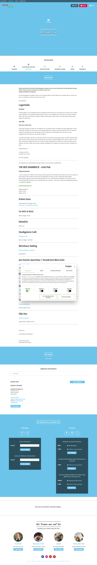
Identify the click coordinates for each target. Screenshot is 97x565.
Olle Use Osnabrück (24, 317)
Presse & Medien (44, 560)
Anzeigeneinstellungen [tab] (55, 270)
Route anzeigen (25, 449)
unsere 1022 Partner (30, 276)
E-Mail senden (18, 549)
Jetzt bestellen (38, 549)
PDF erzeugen (71, 452)
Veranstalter (15, 373)
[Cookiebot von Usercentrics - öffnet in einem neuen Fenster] (66, 266)
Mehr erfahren (58, 549)
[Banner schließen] (74, 266)
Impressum (29, 560)
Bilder (59, 445)
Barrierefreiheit (66, 560)
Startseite (10, 1)
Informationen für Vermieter (55, 560)
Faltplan (60, 480)
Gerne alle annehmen (66, 296)
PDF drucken (71, 468)
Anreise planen (15, 405)
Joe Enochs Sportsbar (24, 264)
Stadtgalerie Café (23, 236)
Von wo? (13, 445)
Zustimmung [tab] (27, 270)
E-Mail (59, 448)
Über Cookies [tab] (69, 270)
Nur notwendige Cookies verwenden (48, 297)
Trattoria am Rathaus (24, 303)
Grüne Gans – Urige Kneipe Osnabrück (28, 205)
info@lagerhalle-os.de (19, 398)
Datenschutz (36, 560)
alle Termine (28, 69)
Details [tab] (41, 270)
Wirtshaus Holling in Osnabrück (27, 250)
